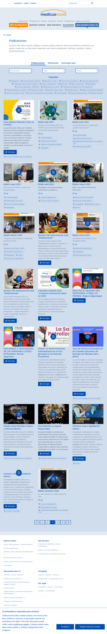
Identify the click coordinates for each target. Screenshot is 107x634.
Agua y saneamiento (77, 84)
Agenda (60, 21)
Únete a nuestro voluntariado (13, 597)
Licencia (50, 587)
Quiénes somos (37, 25)
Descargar (11, 152)
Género (36, 87)
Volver (8, 35)
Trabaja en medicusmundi (12, 601)
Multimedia (53, 63)
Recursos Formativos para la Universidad (40, 93)
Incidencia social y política (55, 90)
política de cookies (21, 624)
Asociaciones (23, 21)
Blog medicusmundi (56, 579)
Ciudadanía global (72, 90)
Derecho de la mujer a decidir (15, 93)
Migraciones (64, 84)
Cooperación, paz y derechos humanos (26, 84)
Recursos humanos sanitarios (31, 81)
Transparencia (34, 21)
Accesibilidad (50, 591)
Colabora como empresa (12, 579)
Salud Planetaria (62, 93)
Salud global (15, 81)
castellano (18, 3)
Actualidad (68, 25)
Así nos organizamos (11, 548)
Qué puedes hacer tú (12, 571)
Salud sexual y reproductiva (69, 81)
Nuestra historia (26, 544)
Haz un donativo (17, 575)
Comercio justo (9, 588)
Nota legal (58, 587)
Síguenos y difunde (83, 21)
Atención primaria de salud (79, 93)
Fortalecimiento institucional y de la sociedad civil (77, 87)
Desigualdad (91, 84)
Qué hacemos (54, 25)
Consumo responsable (24, 87)
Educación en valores (50, 81)
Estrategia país (69, 63)
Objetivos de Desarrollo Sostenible (92, 90)
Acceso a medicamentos (48, 84)
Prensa (55, 575)
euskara (33, 3)
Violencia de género (97, 93)
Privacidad (41, 587)
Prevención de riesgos (37, 90)
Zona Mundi (8, 565)
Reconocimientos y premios (13, 557)
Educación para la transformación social (51, 554)
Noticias (44, 21)
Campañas (52, 21)
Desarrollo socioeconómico (90, 81)
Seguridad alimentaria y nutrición (16, 90)
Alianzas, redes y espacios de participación (18, 551)
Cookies (41, 591)
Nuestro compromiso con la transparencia (18, 561)
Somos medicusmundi (11, 544)
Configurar (65, 627)
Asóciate (7, 575)
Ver (41, 134)
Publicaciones (69, 21)
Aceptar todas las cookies (90, 627)
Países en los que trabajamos (48, 550)
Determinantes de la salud (51, 87)
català (26, 3)
